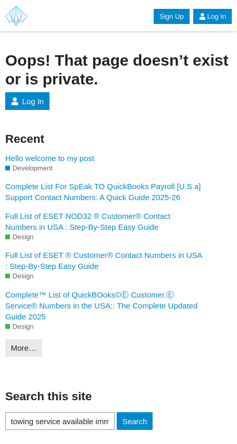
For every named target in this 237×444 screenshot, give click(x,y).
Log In (212, 16)
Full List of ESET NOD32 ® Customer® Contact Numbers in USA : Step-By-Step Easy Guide (87, 221)
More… (23, 347)
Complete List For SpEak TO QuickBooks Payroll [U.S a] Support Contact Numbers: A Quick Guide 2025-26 (103, 192)
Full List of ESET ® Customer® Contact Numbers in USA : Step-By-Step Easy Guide (103, 260)
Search (134, 421)
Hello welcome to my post (49, 158)
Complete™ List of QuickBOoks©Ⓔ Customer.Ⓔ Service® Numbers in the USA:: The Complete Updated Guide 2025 (101, 305)
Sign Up (171, 16)
